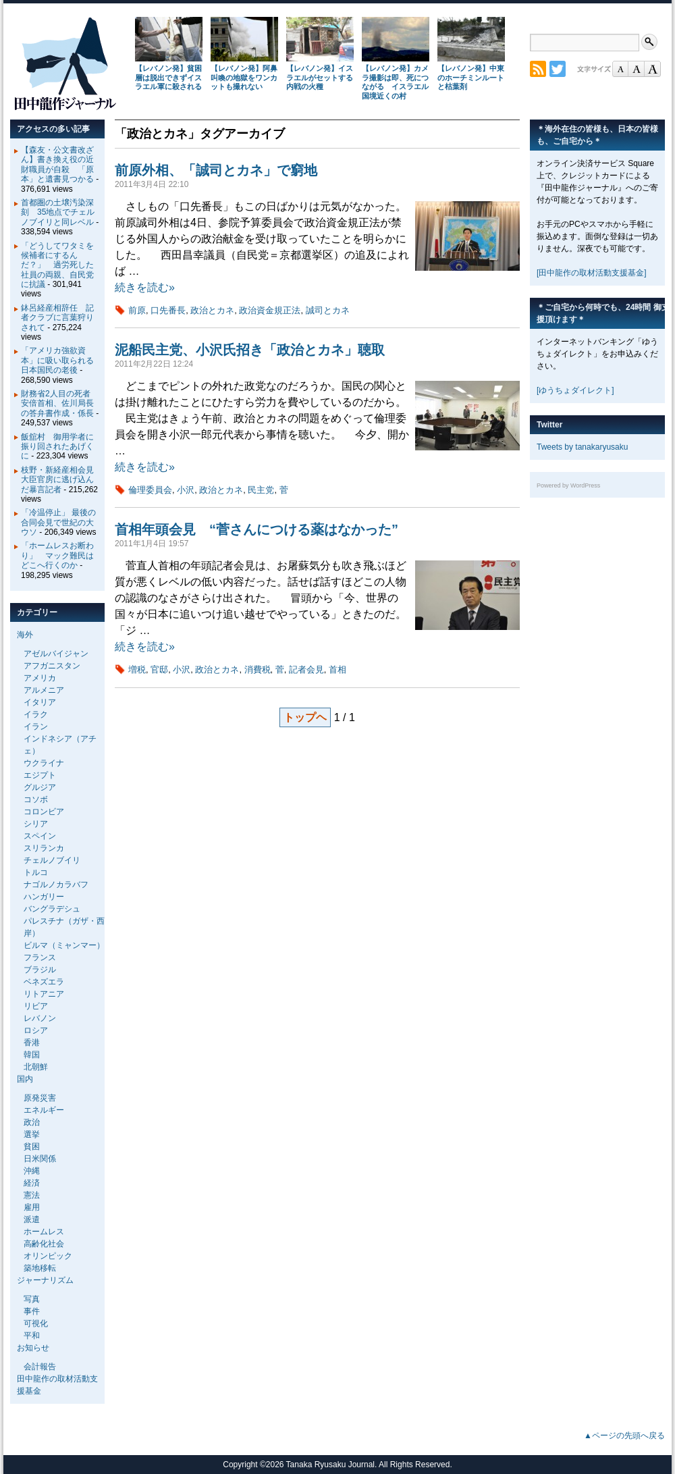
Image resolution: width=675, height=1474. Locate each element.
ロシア (36, 1030)
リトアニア (44, 994)
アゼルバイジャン (56, 653)
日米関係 (40, 1158)
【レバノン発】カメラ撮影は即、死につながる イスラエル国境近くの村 (395, 82)
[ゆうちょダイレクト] (575, 390)
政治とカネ (212, 310)
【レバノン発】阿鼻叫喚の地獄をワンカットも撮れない (244, 77)
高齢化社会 (44, 1243)
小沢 (185, 490)
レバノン (40, 1018)
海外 (25, 634)
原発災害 (40, 1098)
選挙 (32, 1134)
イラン (36, 726)
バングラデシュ (52, 909)
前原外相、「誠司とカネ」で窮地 (216, 170)
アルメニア (44, 690)
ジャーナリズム (45, 1280)
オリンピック (48, 1256)
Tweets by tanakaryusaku (582, 447)
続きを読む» (145, 287)
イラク (36, 714)
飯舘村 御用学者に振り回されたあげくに (57, 446)
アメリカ (40, 678)
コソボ (36, 799)
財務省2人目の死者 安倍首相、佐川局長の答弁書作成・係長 (60, 403)
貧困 (32, 1146)
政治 (32, 1122)
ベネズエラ (44, 981)
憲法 (32, 1195)
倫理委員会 (150, 490)
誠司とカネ (328, 310)
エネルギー (44, 1110)
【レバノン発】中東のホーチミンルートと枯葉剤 (470, 77)
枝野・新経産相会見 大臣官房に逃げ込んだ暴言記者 (61, 479)
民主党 (261, 490)
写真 (32, 1299)
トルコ (36, 872)
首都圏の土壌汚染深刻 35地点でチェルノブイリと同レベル (57, 212)
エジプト (40, 775)
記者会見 (306, 669)
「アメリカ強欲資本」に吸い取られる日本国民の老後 (57, 360)
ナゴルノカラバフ (56, 884)
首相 (337, 669)
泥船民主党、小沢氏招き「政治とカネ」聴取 (250, 349)
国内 (25, 1079)
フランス (40, 957)
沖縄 (32, 1171)
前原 (137, 310)
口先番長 (168, 310)
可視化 (36, 1323)
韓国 (32, 1054)
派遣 (32, 1219)
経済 (32, 1183)
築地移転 (40, 1268)
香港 (32, 1042)
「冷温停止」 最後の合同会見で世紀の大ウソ (58, 522)
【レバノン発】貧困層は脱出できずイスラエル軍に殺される (168, 77)
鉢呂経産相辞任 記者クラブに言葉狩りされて (57, 317)
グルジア (40, 787)
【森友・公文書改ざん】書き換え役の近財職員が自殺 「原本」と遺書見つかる (57, 164)
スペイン (40, 836)
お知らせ (33, 1347)
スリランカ (44, 848)
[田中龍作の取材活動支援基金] (592, 273)
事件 (32, 1311)
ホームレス (44, 1231)
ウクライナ (44, 763)
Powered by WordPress (568, 485)
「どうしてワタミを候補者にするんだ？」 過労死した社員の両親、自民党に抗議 (57, 265)
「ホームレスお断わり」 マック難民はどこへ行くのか (57, 555)
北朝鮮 (36, 1067)
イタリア (40, 702)
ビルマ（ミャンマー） (64, 945)
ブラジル (40, 969)
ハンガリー (44, 896)
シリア (36, 823)
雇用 (32, 1207)
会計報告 (40, 1366)
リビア (36, 1006)
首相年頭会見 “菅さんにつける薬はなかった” (256, 529)
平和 (32, 1335)
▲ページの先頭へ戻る (624, 1435)
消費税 (257, 669)
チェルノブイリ (52, 860)
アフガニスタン (52, 665)
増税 (137, 669)
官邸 (159, 669)
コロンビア (44, 811)
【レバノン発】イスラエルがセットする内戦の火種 (319, 77)
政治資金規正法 (269, 310)
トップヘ (305, 717)
